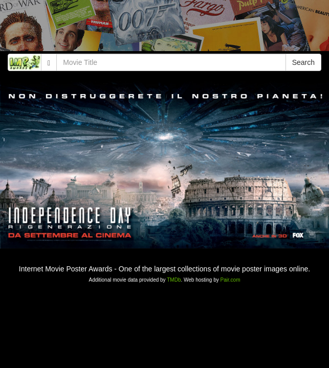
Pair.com (230, 280)
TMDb (174, 280)
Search (303, 62)
